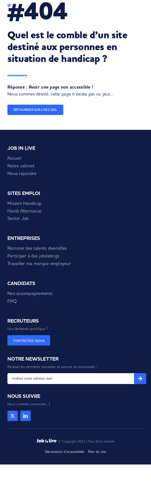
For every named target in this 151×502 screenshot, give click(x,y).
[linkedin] (25, 416)
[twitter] (12, 416)
